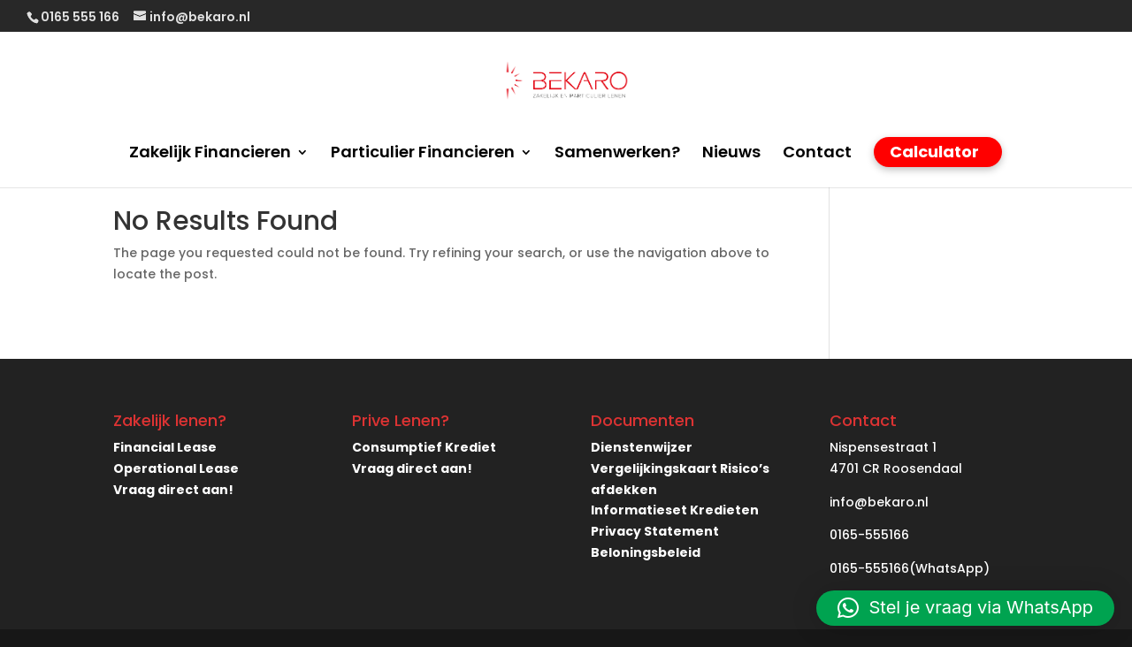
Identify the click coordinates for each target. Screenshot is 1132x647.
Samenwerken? (617, 154)
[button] (965, 608)
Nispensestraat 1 (883, 447)
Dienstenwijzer (641, 447)
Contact (817, 154)
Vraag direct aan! (173, 490)
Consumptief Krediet (424, 447)
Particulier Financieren (423, 154)
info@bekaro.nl (879, 502)
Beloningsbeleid (645, 552)
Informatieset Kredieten (675, 510)
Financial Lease (165, 447)
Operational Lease (176, 468)
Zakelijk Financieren (210, 154)
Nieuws (731, 154)
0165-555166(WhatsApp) (910, 568)
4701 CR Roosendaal (896, 468)
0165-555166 (869, 535)
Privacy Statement (655, 531)
